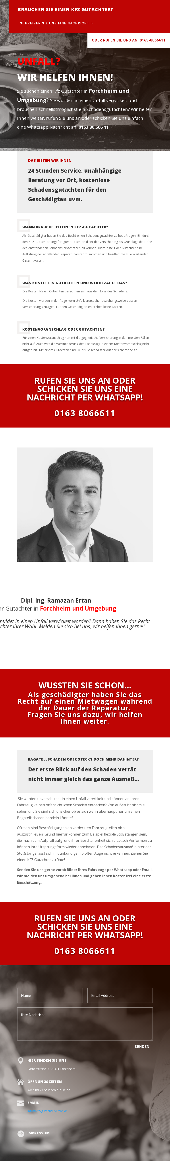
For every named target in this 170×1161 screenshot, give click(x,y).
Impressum (38, 1133)
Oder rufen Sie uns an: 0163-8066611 (129, 40)
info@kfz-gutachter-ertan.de (47, 1111)
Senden (142, 1047)
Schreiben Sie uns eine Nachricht (55, 23)
